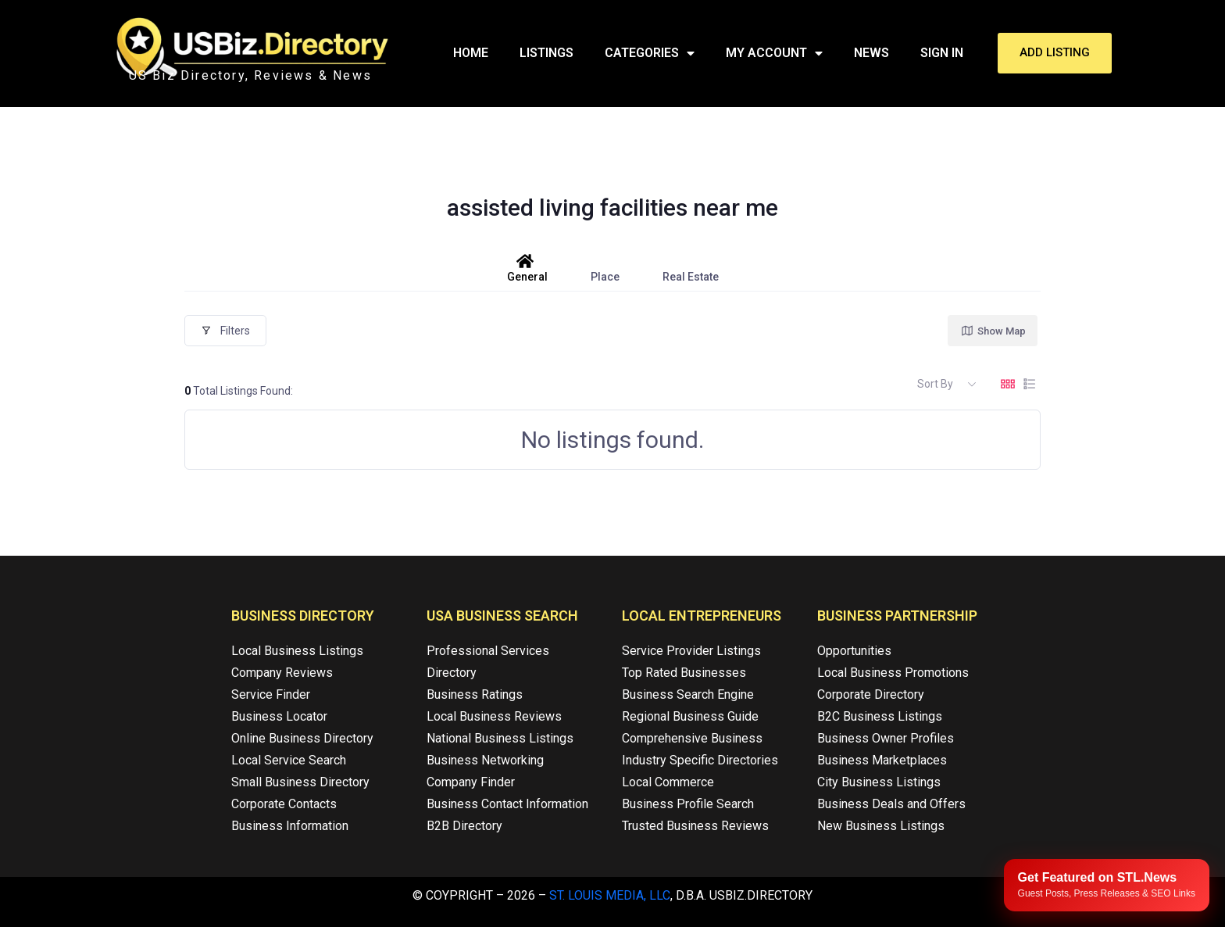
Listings (546, 52)
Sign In (941, 52)
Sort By (935, 384)
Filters (225, 330)
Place (605, 268)
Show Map (993, 331)
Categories (650, 53)
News (871, 52)
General (527, 268)
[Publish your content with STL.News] (1106, 885)
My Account (774, 53)
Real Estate (690, 268)
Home (470, 52)
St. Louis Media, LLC (609, 895)
